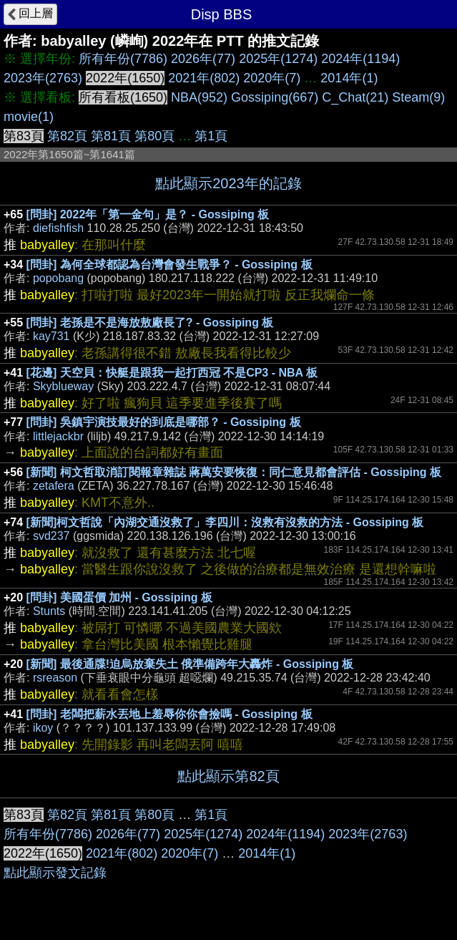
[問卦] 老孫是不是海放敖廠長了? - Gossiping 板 (150, 322)
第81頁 (111, 136)
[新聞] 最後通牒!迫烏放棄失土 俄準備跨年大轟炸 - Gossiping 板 (190, 664)
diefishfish (58, 228)
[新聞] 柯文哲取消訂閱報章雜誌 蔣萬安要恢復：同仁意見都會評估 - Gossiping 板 (233, 472)
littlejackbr (58, 436)
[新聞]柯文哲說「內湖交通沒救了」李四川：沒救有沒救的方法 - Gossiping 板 (225, 522)
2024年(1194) (360, 59)
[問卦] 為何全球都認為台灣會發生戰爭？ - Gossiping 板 (169, 264)
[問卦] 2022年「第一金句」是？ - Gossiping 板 (148, 214)
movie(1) (29, 117)
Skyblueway (63, 386)
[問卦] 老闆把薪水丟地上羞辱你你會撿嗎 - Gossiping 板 (169, 714)
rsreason (55, 678)
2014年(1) (349, 78)
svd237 (51, 536)
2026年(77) (203, 59)
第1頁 (211, 136)
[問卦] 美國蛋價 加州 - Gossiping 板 (119, 597)
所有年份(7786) (123, 59)
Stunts (49, 611)
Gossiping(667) (274, 97)
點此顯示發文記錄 (55, 873)
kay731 (51, 336)
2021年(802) (204, 78)
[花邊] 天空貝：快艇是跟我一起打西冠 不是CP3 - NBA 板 (172, 373)
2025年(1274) (278, 59)
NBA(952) (199, 97)
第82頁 (67, 136)
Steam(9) (418, 97)
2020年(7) (271, 78)
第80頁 (154, 136)
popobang (58, 278)
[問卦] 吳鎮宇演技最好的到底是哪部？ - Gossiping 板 (163, 422)
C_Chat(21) (355, 97)
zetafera (53, 486)
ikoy (43, 728)
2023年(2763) (43, 78)
